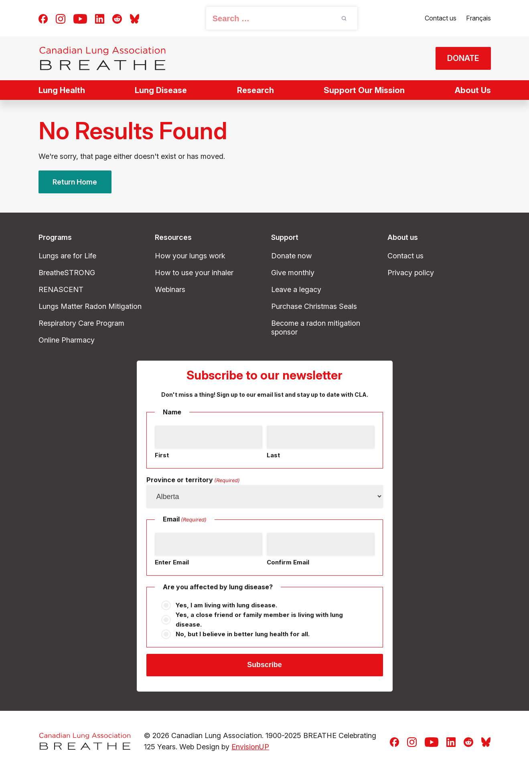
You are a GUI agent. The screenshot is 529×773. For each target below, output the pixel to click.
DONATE (462, 58)
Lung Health (62, 90)
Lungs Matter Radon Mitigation (90, 306)
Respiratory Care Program (81, 323)
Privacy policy (410, 272)
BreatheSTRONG (67, 272)
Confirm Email (288, 562)
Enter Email (172, 562)
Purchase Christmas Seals (314, 306)
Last (273, 455)
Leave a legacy (296, 289)
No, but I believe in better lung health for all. (243, 634)
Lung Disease (161, 90)
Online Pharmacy (67, 340)
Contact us (440, 18)
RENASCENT (61, 289)
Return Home (75, 182)
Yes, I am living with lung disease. (226, 605)
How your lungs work (190, 256)
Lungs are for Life (67, 256)
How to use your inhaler (194, 272)
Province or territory (193, 480)
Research (255, 90)
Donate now (291, 256)
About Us (473, 90)
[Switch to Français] (478, 18)
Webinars (170, 289)
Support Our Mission (364, 90)
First (162, 455)
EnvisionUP (250, 747)
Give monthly (292, 272)
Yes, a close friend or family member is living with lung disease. (259, 619)
